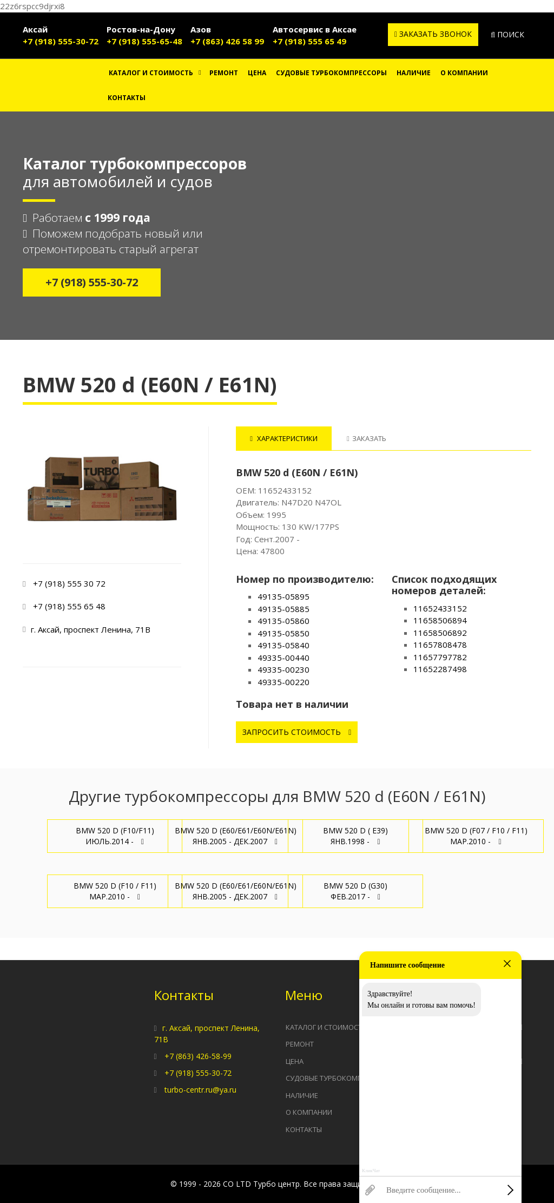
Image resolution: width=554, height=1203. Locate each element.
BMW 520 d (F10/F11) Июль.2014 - (115, 835)
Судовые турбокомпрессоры (331, 72)
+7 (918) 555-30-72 (60, 41)
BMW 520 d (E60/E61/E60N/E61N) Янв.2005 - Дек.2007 (235, 835)
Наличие (414, 72)
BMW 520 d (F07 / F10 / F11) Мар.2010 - (476, 835)
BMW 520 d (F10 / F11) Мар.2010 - (115, 891)
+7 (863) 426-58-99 (198, 1056)
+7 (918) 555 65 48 (69, 606)
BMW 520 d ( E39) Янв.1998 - (355, 835)
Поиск (507, 34)
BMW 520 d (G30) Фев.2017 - (355, 891)
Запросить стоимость (296, 732)
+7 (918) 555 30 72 (69, 583)
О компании (464, 72)
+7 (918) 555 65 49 (309, 41)
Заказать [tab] (366, 438)
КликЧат (371, 1170)
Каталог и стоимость (151, 72)
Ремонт (223, 72)
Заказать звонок (433, 34)
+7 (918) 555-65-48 (144, 41)
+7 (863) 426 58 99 (227, 41)
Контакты (127, 97)
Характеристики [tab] (284, 438)
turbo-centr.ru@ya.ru (200, 1089)
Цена (257, 72)
